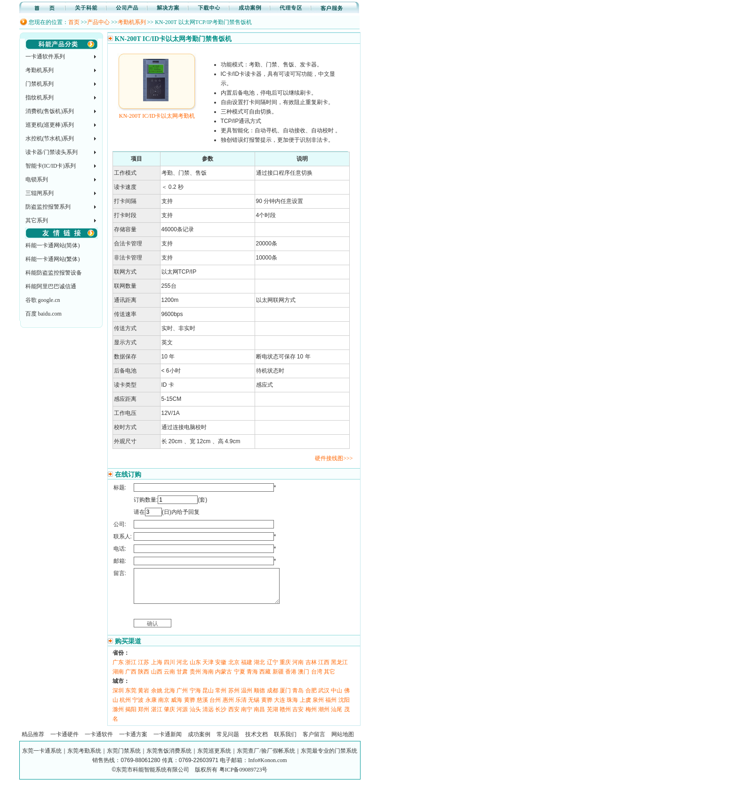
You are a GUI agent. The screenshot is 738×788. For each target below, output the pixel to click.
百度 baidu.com (43, 313)
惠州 (228, 707)
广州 (182, 697)
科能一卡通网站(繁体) (52, 259)
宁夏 (239, 678)
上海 (156, 669)
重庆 (285, 669)
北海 (169, 697)
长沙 (220, 716)
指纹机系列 (39, 97)
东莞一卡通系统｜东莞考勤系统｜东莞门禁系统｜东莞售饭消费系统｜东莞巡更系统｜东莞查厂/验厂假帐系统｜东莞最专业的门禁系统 (189, 758)
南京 (163, 707)
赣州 (285, 716)
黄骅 (189, 707)
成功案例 (199, 741)
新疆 (278, 678)
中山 (336, 697)
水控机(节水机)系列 (49, 138)
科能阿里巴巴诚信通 (50, 286)
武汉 (323, 697)
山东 (195, 669)
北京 (234, 669)
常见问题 (228, 741)
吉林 (311, 669)
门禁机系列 (39, 84)
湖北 (259, 669)
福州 (331, 707)
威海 (176, 707)
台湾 (316, 678)
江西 (323, 669)
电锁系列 (36, 179)
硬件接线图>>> (334, 458)
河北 (182, 669)
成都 (272, 697)
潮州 (323, 716)
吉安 (298, 716)
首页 (74, 22)
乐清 (241, 707)
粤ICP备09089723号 (243, 776)
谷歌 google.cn (42, 300)
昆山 (208, 697)
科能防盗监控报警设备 (53, 272)
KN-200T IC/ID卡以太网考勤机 (157, 112)
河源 (182, 716)
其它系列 (36, 220)
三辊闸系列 (39, 193)
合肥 (311, 697)
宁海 (195, 697)
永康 (151, 707)
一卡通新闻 (167, 741)
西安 (234, 716)
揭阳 (130, 716)
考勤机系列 (132, 22)
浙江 (130, 669)
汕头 (195, 716)
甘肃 (182, 678)
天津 (208, 669)
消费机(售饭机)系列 (49, 111)
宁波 (138, 707)
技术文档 (256, 741)
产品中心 (98, 22)
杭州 (125, 707)
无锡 (253, 707)
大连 (279, 707)
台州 (215, 707)
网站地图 (342, 741)
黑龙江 (339, 669)
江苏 (143, 669)
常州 (220, 697)
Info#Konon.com (267, 767)
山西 (156, 678)
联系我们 (285, 741)
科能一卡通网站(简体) (52, 245)
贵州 (195, 678)
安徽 (220, 669)
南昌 (259, 716)
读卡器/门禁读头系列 (51, 152)
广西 (130, 678)
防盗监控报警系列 (48, 206)
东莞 (130, 697)
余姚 (156, 697)
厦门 (285, 697)
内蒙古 (223, 678)
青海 (252, 678)
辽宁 (272, 669)
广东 (118, 669)
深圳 (118, 697)
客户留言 (314, 741)
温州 (246, 697)
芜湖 (272, 716)
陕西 (143, 678)
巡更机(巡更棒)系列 (49, 125)
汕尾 (336, 716)
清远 (208, 716)
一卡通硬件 (64, 741)
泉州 (318, 707)
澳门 (303, 678)
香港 (291, 678)
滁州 (118, 716)
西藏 (265, 678)
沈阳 (344, 707)
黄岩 (143, 697)
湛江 (156, 716)
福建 (246, 669)
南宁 (246, 716)
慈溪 (202, 707)
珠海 (292, 707)
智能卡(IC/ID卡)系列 (50, 165)
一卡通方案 (133, 741)
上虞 (305, 707)
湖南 (118, 678)
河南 (298, 669)
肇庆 (169, 716)
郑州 (143, 716)
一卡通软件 (99, 741)
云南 (169, 678)
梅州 (311, 716)
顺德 (259, 697)
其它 (329, 678)
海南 (208, 678)
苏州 (234, 697)
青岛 (298, 697)
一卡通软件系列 (45, 56)
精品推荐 (33, 741)
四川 (169, 669)
